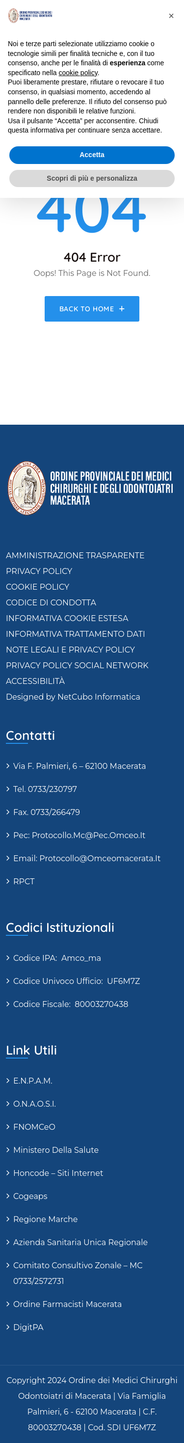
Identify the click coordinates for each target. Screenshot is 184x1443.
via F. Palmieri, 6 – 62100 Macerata (79, 766)
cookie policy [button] (78, 73)
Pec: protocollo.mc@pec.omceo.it (79, 835)
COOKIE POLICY (37, 587)
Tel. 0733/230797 (45, 789)
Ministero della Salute (56, 1150)
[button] (171, 16)
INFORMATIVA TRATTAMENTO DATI (75, 634)
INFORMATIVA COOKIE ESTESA (67, 618)
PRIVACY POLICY (39, 571)
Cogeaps (30, 1196)
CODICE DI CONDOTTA (51, 602)
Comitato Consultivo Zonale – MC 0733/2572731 (78, 1273)
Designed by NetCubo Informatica (73, 697)
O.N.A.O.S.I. (34, 1104)
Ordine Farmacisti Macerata (67, 1304)
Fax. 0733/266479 (46, 812)
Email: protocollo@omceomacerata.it (86, 858)
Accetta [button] (92, 155)
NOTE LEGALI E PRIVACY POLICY (70, 649)
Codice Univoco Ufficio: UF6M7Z (76, 981)
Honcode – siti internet (58, 1173)
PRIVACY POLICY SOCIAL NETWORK (77, 665)
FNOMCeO (34, 1127)
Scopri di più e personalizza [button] (92, 178)
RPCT (23, 881)
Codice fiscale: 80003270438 (70, 1004)
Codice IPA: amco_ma (57, 958)
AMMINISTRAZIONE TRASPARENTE (75, 555)
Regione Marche (45, 1219)
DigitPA (28, 1327)
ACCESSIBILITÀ (35, 681)
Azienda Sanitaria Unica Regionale (80, 1242)
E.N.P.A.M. (33, 1081)
